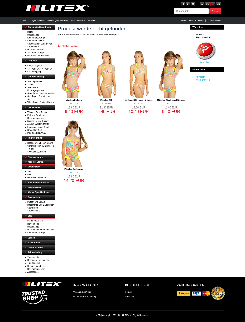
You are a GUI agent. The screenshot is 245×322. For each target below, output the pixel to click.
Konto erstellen (214, 20)
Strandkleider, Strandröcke (39, 44)
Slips (29, 171)
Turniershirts (33, 257)
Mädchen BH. (106, 100)
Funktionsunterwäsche (39, 182)
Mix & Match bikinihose (38, 55)
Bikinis (30, 32)
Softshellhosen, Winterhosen (40, 146)
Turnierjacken (33, 263)
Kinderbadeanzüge (36, 38)
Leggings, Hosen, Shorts (38, 127)
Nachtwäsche (34, 187)
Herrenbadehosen (35, 49)
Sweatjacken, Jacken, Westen (41, 93)
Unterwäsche (34, 167)
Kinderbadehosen (35, 40)
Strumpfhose (34, 242)
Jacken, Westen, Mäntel (38, 124)
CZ (202, 4)
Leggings (32, 61)
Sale (30, 216)
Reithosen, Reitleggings (38, 260)
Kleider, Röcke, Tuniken (38, 121)
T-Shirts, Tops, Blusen (37, 112)
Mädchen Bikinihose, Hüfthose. (138, 100)
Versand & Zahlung (82, 292)
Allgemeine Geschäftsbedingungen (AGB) (49, 20)
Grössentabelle (78, 20)
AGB (98, 315)
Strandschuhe (33, 211)
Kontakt (91, 20)
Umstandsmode (35, 247)
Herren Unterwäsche (36, 177)
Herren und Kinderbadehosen (41, 230)
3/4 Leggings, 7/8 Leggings (39, 68)
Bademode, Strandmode (39, 27)
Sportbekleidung (36, 77)
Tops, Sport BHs (34, 81)
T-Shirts (31, 84)
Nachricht (129, 296)
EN (218, 4)
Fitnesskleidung (35, 157)
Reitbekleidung (35, 252)
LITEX (126, 315)
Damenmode (34, 107)
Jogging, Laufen (36, 162)
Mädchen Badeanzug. (73, 169)
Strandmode (33, 47)
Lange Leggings (34, 65)
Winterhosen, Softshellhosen (40, 102)
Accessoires (34, 197)
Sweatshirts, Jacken (36, 152)
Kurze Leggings (34, 71)
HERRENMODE (35, 138)
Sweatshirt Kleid (34, 130)
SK (207, 4)
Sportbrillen (32, 208)
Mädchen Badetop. (74, 100)
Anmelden (199, 20)
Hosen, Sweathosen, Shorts (40, 143)
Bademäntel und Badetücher (40, 205)
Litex (25, 20)
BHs (29, 174)
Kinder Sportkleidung (38, 192)
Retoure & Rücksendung (84, 296)
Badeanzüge (33, 35)
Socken (31, 238)
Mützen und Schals (36, 202)
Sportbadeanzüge (35, 52)
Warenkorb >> (206, 62)
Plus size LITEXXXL (36, 133)
